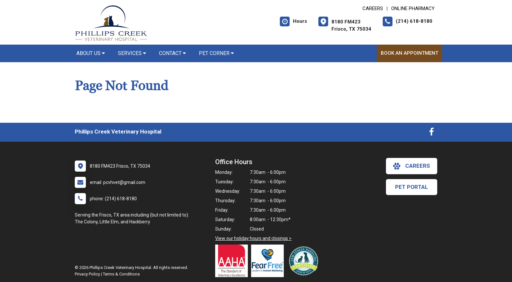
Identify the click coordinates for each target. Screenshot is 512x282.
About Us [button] (90, 53)
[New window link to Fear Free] (269, 261)
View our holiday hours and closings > (253, 238)
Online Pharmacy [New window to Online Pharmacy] (413, 8)
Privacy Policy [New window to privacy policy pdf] (87, 274)
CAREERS (372, 8)
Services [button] (132, 53)
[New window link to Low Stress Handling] (305, 261)
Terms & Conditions (121, 274)
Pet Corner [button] (216, 53)
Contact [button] (172, 53)
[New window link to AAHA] (233, 261)
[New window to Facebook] (431, 133)
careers (411, 166)
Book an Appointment (409, 53)
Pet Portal (411, 187)
